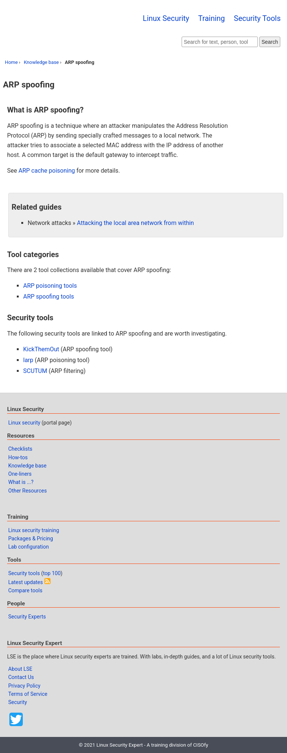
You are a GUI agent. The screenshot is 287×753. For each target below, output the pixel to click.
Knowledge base (41, 62)
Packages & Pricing (30, 538)
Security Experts (27, 617)
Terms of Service (27, 694)
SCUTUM (35, 370)
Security (17, 702)
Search (270, 42)
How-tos (18, 457)
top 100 (52, 573)
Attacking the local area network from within (135, 222)
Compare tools (25, 590)
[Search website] (220, 42)
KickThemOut (41, 349)
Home (11, 62)
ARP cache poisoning (46, 170)
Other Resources (27, 491)
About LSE (20, 669)
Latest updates (25, 582)
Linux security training (33, 530)
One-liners (20, 474)
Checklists (20, 449)
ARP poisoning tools (50, 285)
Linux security (24, 423)
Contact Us (21, 677)
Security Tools (257, 18)
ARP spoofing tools (48, 296)
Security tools (24, 573)
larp (28, 360)
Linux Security (166, 18)
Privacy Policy (24, 686)
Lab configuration (28, 547)
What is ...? (21, 482)
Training (211, 18)
